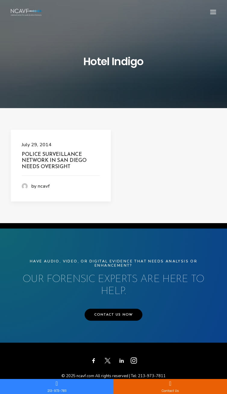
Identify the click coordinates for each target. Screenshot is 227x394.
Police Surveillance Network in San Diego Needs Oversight (54, 160)
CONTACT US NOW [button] (113, 315)
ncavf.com (85, 376)
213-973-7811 (152, 376)
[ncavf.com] (27, 12)
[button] (213, 12)
